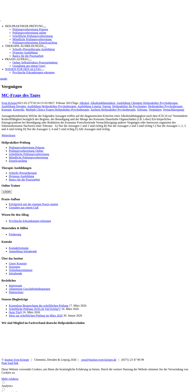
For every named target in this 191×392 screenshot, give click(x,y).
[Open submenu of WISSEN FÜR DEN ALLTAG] (42, 70)
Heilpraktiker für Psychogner (129, 106)
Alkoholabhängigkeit (102, 103)
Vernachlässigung (173, 109)
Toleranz (142, 109)
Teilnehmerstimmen (20, 270)
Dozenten (14, 266)
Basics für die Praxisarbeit (24, 179)
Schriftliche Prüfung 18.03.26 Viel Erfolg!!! (35, 308)
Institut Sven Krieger (16, 359)
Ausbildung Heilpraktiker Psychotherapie (51, 106)
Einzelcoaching (18, 160)
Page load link (9, 363)
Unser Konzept (18, 263)
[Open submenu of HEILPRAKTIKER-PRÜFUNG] (44, 27)
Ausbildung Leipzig (89, 106)
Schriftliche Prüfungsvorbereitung (29, 154)
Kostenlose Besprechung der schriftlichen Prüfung (38, 305)
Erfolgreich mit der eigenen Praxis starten (33, 204)
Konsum (6, 109)
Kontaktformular (19, 248)
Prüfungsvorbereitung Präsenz (26, 147)
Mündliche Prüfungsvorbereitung (28, 157)
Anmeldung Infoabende (23, 251)
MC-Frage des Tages (20, 95)
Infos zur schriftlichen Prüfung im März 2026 (35, 315)
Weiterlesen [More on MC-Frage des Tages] (8, 135)
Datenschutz (16, 292)
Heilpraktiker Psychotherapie (165, 106)
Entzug (107, 106)
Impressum (15, 285)
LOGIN (7, 191)
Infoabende (15, 273)
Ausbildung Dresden (13, 106)
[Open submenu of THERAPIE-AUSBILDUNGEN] (45, 46)
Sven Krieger (9, 103)
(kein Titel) (15, 312)
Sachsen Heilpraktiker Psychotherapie (113, 109)
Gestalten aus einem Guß (23, 207)
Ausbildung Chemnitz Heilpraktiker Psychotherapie (147, 103)
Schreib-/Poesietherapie (23, 172)
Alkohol (84, 103)
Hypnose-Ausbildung (21, 176)
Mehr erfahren (9, 378)
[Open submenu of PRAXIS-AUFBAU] (30, 60)
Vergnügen (155, 109)
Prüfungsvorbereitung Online (26, 150)
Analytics (95, 384)
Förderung (15, 234)
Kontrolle (18, 109)
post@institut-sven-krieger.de (98, 359)
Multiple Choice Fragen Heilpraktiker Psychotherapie (57, 109)
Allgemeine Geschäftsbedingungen (29, 288)
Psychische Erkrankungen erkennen (30, 221)
